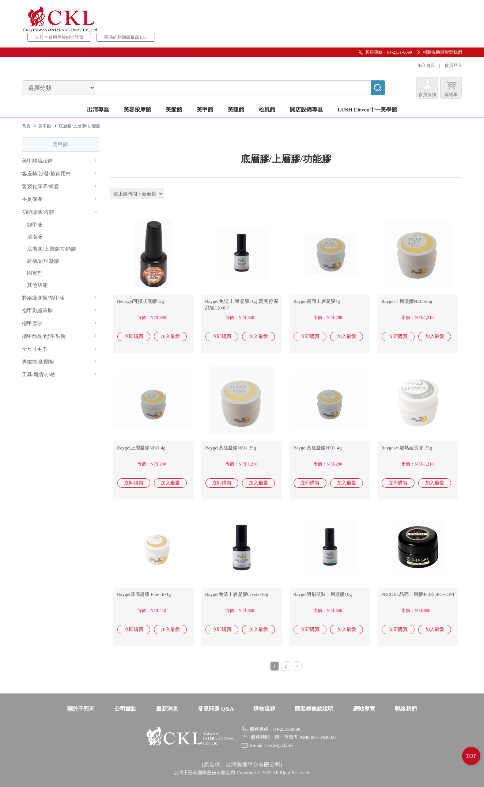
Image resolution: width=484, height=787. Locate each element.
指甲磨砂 (59, 323)
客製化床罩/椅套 (59, 186)
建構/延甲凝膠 (43, 261)
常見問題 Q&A (216, 709)
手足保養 (59, 199)
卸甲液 (34, 225)
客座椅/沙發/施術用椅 (59, 173)
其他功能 (37, 285)
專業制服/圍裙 (59, 362)
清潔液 (34, 237)
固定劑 (34, 273)
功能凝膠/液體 (60, 212)
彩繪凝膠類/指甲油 (59, 298)
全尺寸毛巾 (59, 349)
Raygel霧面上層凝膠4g (316, 301)
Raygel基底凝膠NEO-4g (317, 447)
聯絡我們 (406, 709)
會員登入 (453, 65)
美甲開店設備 (59, 161)
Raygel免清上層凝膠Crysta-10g (236, 594)
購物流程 (264, 709)
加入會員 (426, 65)
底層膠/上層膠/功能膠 (51, 249)
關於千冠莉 (81, 709)
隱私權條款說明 (314, 709)
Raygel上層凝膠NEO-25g (406, 301)
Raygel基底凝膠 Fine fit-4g (144, 594)
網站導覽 (364, 709)
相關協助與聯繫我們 (442, 52)
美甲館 (44, 126)
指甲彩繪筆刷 (59, 310)
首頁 (26, 126)
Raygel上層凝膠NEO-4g (141, 447)
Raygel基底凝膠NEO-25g (230, 447)
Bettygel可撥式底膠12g (140, 301)
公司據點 (125, 709)
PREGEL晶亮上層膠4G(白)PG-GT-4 (417, 594)
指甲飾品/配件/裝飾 (59, 336)
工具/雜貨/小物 (59, 374)
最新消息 (167, 709)
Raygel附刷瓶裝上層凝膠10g (322, 594)
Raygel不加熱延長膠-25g (406, 447)
